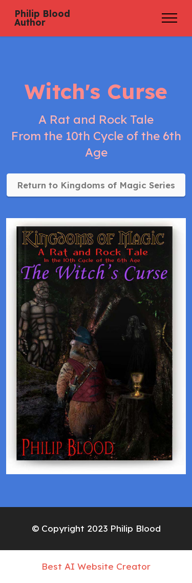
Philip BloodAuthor (42, 18)
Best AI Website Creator (96, 566)
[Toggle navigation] (170, 18)
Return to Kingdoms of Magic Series (96, 185)
